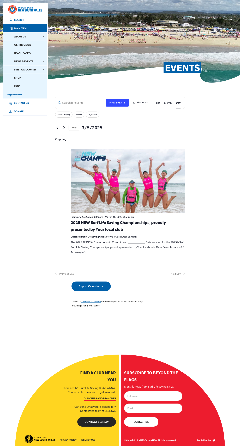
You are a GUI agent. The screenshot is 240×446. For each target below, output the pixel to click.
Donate (16, 111)
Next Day (178, 273)
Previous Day (64, 273)
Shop (17, 77)
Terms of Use (88, 440)
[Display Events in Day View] (178, 102)
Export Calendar (89, 286)
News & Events (29, 61)
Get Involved (29, 44)
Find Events (117, 102)
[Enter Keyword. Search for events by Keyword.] (80, 103)
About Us (29, 36)
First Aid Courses (29, 69)
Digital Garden (206, 440)
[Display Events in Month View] (168, 102)
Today (73, 128)
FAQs (17, 86)
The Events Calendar (91, 301)
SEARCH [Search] (19, 19)
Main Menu (28, 28)
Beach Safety (29, 53)
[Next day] (64, 128)
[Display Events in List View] (158, 102)
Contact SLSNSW (97, 422)
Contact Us (19, 103)
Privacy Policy (68, 440)
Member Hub (28, 94)
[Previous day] (57, 128)
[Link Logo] (25, 9)
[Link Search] (16, 20)
